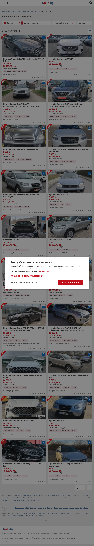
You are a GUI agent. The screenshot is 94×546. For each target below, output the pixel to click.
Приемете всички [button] (70, 283)
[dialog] (47, 273)
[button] (47, 276)
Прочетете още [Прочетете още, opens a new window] (44, 272)
